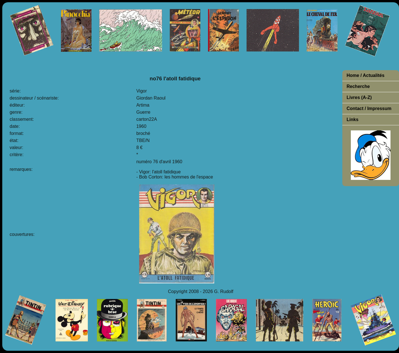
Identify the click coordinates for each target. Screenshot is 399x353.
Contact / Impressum (369, 108)
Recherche (358, 86)
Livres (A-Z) (359, 97)
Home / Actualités (366, 75)
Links (352, 119)
